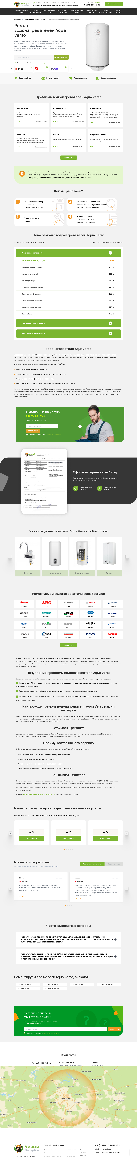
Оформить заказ (113, 4)
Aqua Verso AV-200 (52, 988)
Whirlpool (90, 626)
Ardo (46, 637)
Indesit (112, 626)
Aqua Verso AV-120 (106, 984)
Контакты (75, 5)
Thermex (24, 602)
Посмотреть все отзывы (92, 863)
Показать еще (68, 157)
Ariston (68, 602)
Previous (11, 68)
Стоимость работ (46, 5)
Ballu (46, 626)
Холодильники (49, 1152)
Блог (63, 5)
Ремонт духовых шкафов (91, 11)
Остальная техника (117, 11)
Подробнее (32, 838)
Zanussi (68, 616)
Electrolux (112, 602)
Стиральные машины (51, 1149)
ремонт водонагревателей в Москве (39, 793)
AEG (46, 602)
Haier (24, 626)
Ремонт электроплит (64, 11)
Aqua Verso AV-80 (51, 984)
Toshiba (112, 637)
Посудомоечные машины (52, 1155)
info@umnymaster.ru (98, 1064)
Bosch (90, 602)
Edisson (112, 616)
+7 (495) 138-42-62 (91, 5)
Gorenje (24, 616)
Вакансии (69, 5)
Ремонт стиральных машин (21, 11)
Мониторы (70, 1152)
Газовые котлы (72, 1149)
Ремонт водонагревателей (105, 11)
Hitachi (24, 637)
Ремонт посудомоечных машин (50, 11)
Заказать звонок (41, 121)
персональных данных (41, 62)
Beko (90, 637)
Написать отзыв (114, 863)
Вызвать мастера (47, 57)
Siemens (46, 616)
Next (71, 68)
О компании (36, 5)
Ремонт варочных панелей (77, 11)
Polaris (90, 616)
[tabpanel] (27, 556)
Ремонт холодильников (35, 11)
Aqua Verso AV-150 (25, 988)
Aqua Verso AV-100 (79, 984)
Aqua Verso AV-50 (24, 984)
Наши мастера (56, 5)
